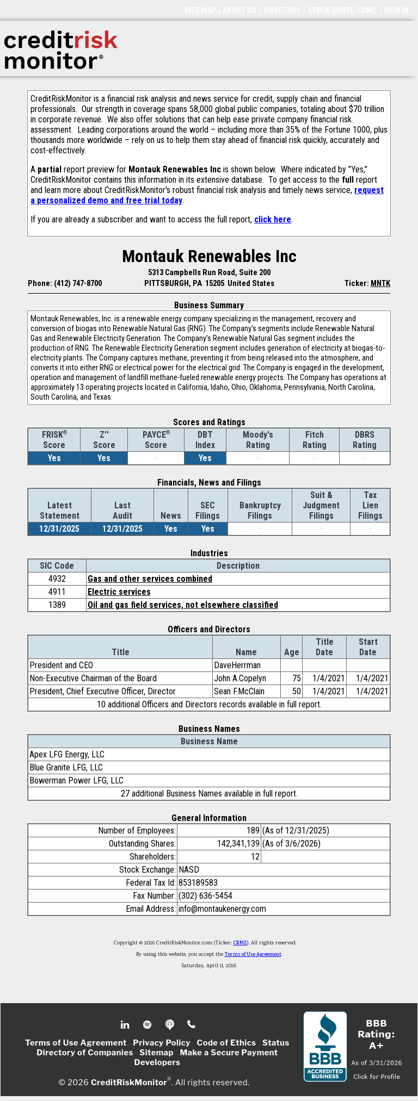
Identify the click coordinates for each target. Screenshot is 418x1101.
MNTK (380, 283)
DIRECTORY (281, 10)
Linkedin (126, 1025)
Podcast (170, 1025)
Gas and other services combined (150, 579)
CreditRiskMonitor (129, 1082)
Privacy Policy (161, 1043)
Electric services (119, 592)
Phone (191, 1025)
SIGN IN (396, 10)
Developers (157, 1062)
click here (272, 219)
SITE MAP (200, 10)
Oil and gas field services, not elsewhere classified (183, 605)
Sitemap (156, 1053)
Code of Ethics (226, 1043)
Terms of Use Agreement (253, 955)
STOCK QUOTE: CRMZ (342, 10)
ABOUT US (239, 10)
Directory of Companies (84, 1053)
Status (276, 1043)
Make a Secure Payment (229, 1053)
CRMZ (240, 943)
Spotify (148, 1025)
